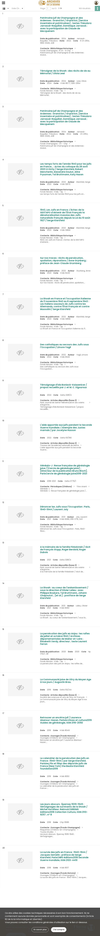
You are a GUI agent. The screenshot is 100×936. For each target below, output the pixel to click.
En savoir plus (40, 929)
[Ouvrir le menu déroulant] (3, 3)
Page (42, 8)
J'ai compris (58, 929)
